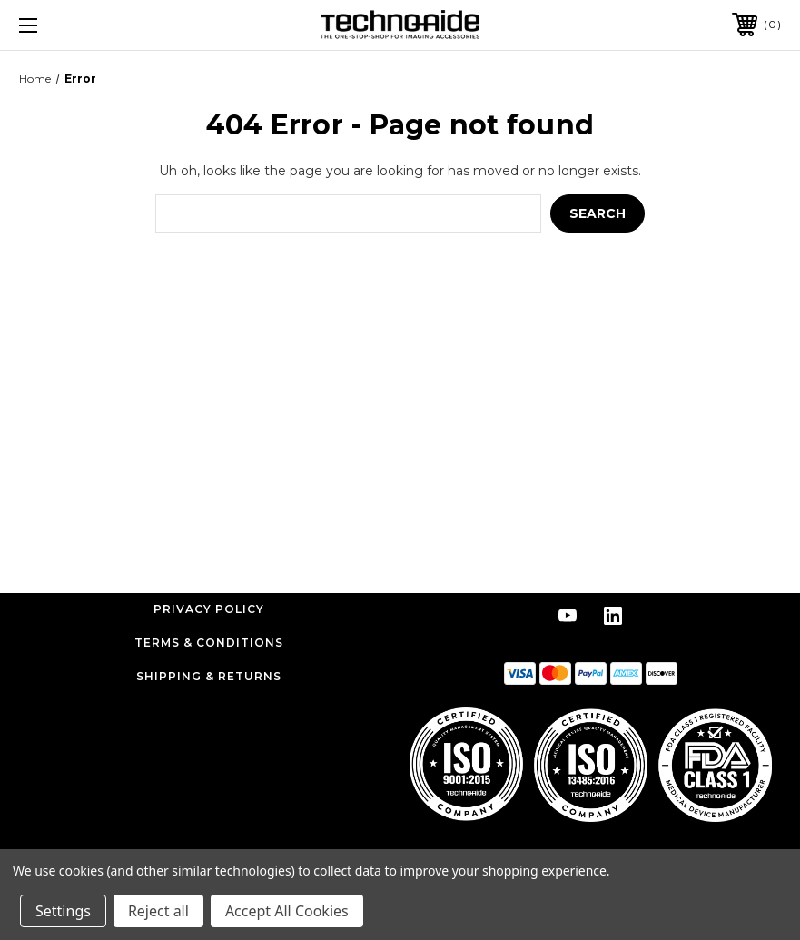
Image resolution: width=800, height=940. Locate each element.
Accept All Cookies (287, 911)
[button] (591, 765)
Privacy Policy (208, 609)
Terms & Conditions (208, 642)
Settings (63, 911)
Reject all (158, 911)
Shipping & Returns (208, 676)
